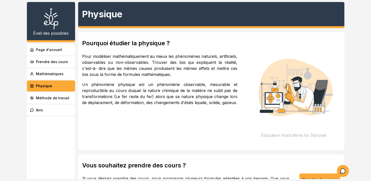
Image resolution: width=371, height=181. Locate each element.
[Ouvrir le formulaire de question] (343, 171)
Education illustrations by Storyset (293, 135)
